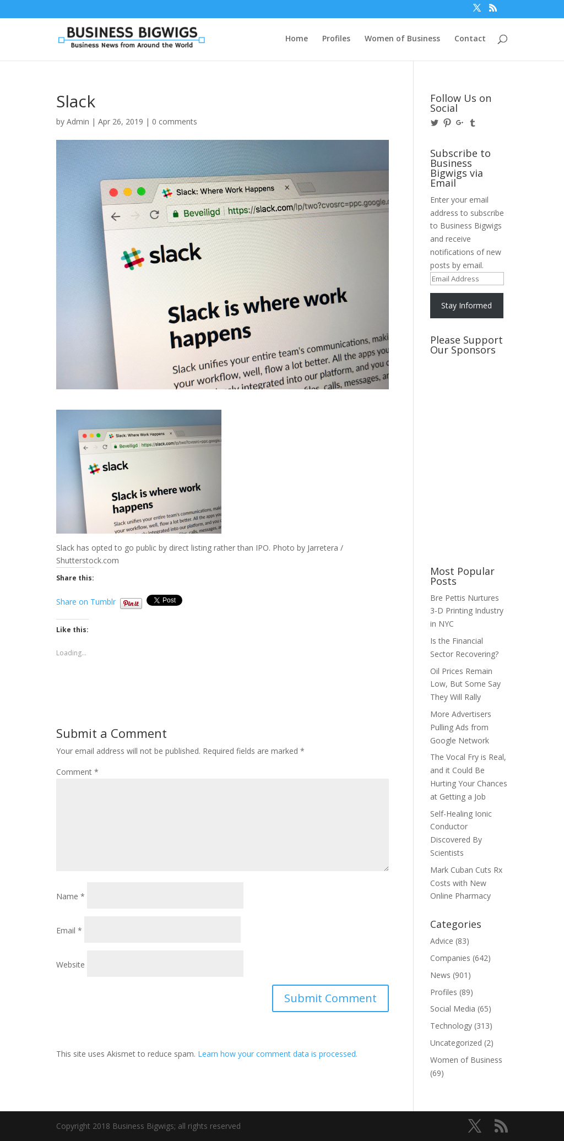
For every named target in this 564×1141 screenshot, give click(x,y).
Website (70, 964)
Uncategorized (456, 1042)
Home (296, 39)
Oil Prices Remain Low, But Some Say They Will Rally (465, 684)
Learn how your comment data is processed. (277, 1053)
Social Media (452, 1008)
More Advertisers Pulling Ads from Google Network (460, 727)
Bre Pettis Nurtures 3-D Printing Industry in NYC (466, 611)
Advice (441, 941)
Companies (450, 958)
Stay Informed (466, 305)
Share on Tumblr (86, 600)
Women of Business (402, 39)
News (440, 975)
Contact (470, 39)
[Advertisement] (479, 401)
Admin (78, 121)
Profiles (336, 39)
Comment (77, 772)
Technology (451, 1025)
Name (70, 896)
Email (69, 930)
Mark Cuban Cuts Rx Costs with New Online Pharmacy (466, 883)
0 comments (174, 121)
